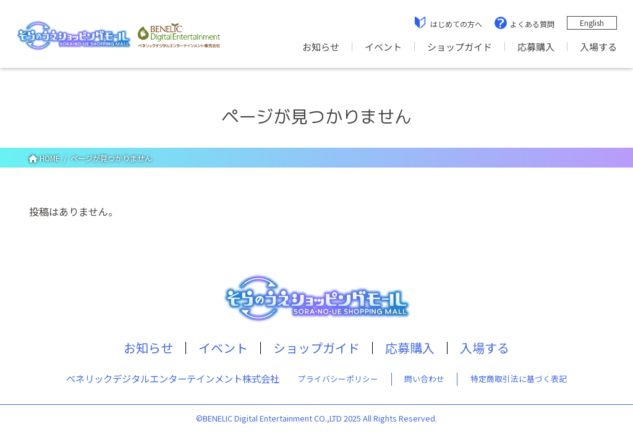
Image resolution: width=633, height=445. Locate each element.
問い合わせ (424, 378)
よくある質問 (532, 24)
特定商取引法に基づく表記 (518, 378)
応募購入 (535, 46)
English (592, 22)
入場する (598, 46)
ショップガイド (459, 46)
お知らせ (320, 46)
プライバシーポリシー (338, 378)
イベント (383, 46)
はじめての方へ (456, 24)
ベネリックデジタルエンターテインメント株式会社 (172, 378)
